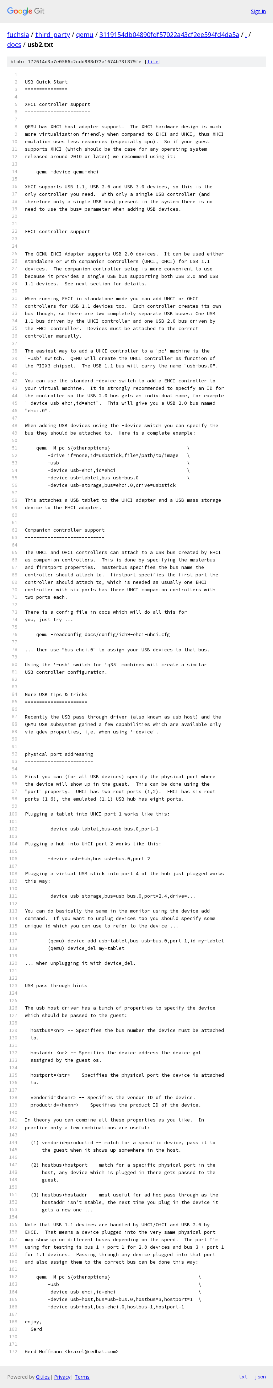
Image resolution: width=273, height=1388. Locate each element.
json (260, 1376)
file (153, 62)
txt (243, 1376)
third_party (52, 34)
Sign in (258, 11)
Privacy (62, 1376)
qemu (84, 34)
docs (14, 44)
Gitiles (43, 1376)
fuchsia (18, 34)
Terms (82, 1376)
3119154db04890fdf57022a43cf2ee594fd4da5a (169, 34)
